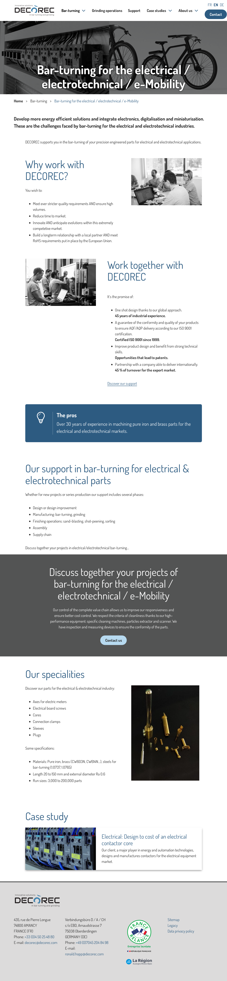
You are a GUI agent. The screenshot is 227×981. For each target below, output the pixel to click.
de (222, 4)
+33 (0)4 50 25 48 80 (39, 936)
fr (210, 4)
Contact (216, 14)
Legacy (173, 925)
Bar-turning (70, 10)
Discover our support (122, 383)
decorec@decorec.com (41, 942)
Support (134, 10)
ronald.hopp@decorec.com (84, 953)
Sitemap (174, 919)
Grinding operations (107, 10)
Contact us (113, 640)
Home (18, 100)
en (216, 4)
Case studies (156, 10)
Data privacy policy (181, 931)
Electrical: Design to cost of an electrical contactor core (144, 839)
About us (185, 10)
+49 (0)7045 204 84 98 (92, 942)
